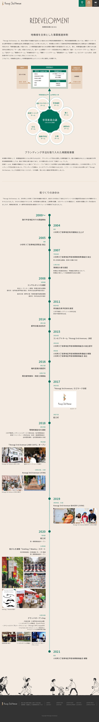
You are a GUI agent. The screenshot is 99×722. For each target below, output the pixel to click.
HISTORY (59, 704)
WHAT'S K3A (60, 702)
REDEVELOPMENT (71, 704)
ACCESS (82, 3)
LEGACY (49, 704)
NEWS (48, 702)
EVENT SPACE (90, 702)
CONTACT (79, 704)
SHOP (88, 3)
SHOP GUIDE (70, 702)
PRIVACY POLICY (91, 704)
